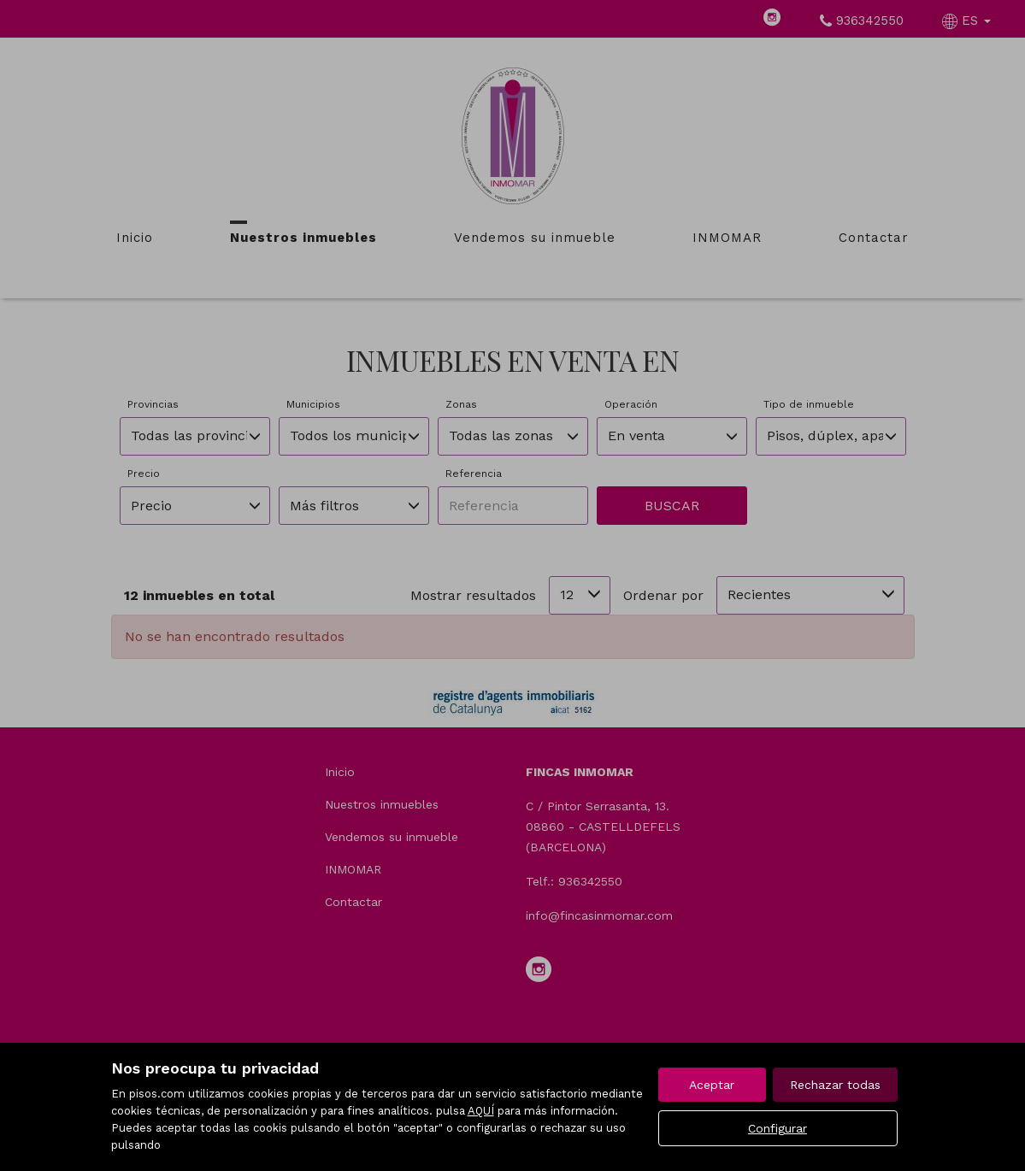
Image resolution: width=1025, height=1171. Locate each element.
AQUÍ (481, 1110)
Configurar (777, 1128)
